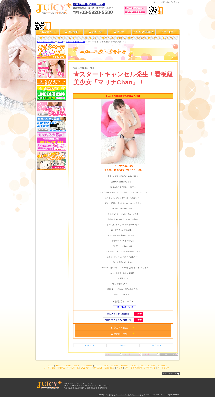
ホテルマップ (155, 38)
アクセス (134, 365)
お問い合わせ (97, 368)
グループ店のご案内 (138, 38)
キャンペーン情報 (49, 38)
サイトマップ (170, 38)
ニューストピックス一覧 (75, 42)
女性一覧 (127, 354)
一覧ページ (123, 345)
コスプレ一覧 (65, 38)
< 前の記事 (90, 345)
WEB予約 (85, 368)
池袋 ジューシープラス (46, 42)
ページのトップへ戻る (169, 354)
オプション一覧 (81, 38)
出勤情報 (146, 354)
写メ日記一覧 (73, 368)
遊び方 (76, 365)
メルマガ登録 (109, 38)
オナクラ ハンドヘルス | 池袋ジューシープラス (127, 395)
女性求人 (122, 38)
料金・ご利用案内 (63, 365)
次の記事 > (156, 345)
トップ (60, 42)
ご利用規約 (110, 368)
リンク (120, 368)
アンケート (95, 38)
